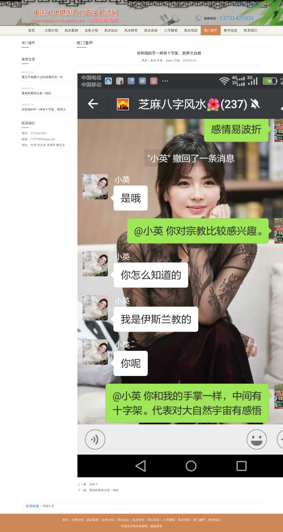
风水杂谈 (151, 30)
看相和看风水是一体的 (36, 93)
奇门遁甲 (210, 30)
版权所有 (156, 526)
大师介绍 (51, 30)
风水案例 (71, 30)
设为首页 (239, 4)
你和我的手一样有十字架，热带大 (44, 109)
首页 (31, 30)
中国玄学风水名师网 (134, 526)
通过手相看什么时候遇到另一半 (42, 77)
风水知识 (111, 30)
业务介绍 (91, 30)
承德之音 (48, 506)
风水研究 (131, 30)
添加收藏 (254, 4)
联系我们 (250, 30)
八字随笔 (171, 30)
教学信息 (230, 30)
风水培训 (191, 30)
